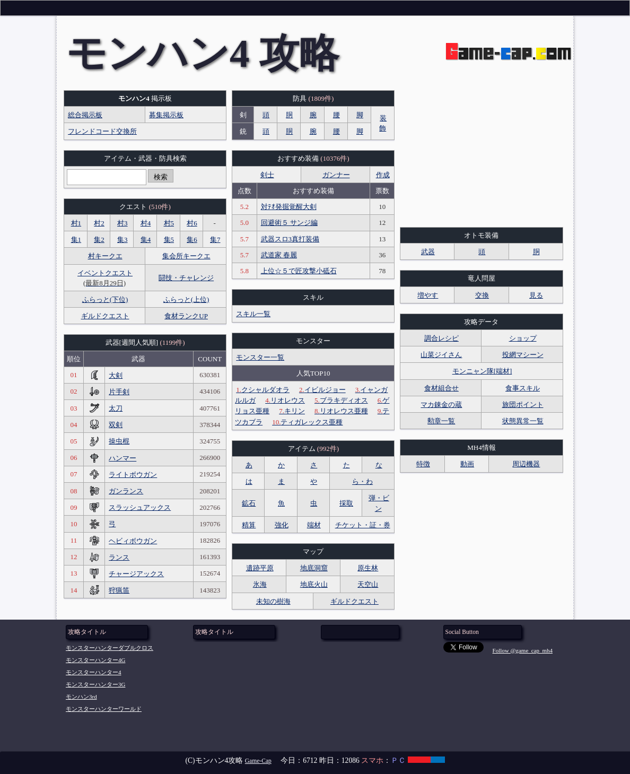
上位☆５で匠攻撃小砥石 (299, 271)
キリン (292, 411)
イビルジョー (322, 390)
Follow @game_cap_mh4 (523, 650)
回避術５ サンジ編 (289, 223)
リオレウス (285, 400)
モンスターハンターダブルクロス (109, 648)
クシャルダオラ (263, 390)
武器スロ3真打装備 (290, 239)
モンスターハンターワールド (104, 709)
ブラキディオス (341, 400)
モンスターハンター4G (95, 660)
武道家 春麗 (279, 255)
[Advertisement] (481, 156)
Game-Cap (258, 761)
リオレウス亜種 (341, 411)
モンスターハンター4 (93, 672)
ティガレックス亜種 (307, 422)
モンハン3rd (81, 696)
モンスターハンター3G (95, 684)
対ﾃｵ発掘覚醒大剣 (289, 207)
